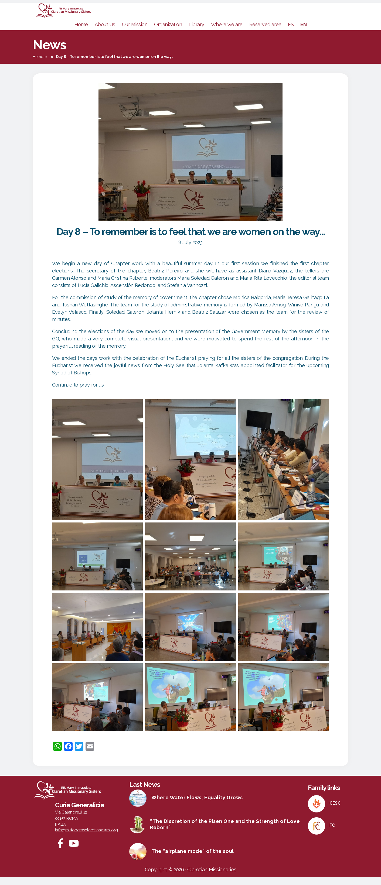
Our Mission (135, 32)
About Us (105, 32)
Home (81, 32)
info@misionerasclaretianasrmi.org (86, 838)
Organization (168, 32)
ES (291, 32)
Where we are (227, 32)
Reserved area (265, 32)
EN (303, 32)
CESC (335, 811)
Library (196, 32)
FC (332, 833)
